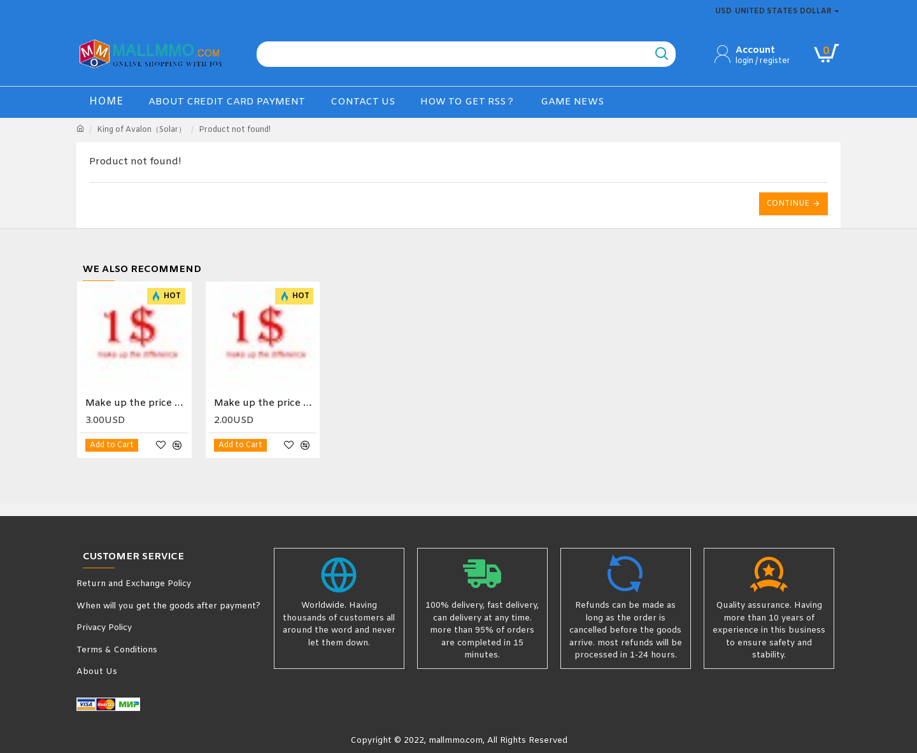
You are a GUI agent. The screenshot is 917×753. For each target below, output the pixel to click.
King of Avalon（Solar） (141, 130)
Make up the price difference (136, 404)
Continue (788, 204)
